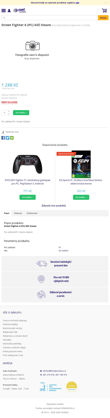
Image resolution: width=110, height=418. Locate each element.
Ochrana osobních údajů (14, 347)
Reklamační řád (10, 332)
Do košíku (20, 112)
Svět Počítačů (19, 10)
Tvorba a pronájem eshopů (48, 408)
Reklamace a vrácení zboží (15, 336)
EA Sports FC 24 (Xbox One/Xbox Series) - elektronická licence (81, 182)
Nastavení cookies (55, 404)
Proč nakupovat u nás (13, 355)
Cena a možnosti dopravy (15, 320)
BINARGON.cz (68, 408)
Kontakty (7, 339)
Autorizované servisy (12, 328)
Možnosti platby (10, 324)
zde (77, 2)
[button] (27, 197)
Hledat (103, 17)
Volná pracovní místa (12, 351)
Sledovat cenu (12, 131)
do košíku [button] (27, 197)
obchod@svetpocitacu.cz (54, 370)
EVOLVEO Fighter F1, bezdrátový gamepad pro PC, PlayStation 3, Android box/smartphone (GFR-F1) (27, 182)
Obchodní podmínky (12, 343)
